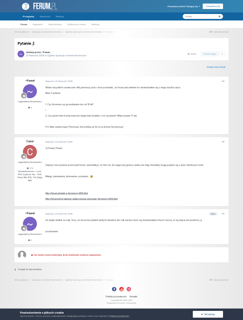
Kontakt (133, 296)
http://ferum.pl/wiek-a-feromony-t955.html (66, 193)
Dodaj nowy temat (216, 67)
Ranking (95, 24)
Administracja (55, 24)
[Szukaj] (199, 16)
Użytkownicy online (76, 24)
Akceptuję (208, 314)
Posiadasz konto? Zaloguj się (184, 6)
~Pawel (45, 52)
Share (192, 54)
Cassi (30, 141)
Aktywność (45, 16)
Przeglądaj (28, 17)
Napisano (59, 81)
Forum (23, 24)
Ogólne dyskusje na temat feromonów (66, 55)
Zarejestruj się (213, 6)
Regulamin (38, 24)
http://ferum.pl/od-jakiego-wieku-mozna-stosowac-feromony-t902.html (81, 198)
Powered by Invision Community (121, 303)
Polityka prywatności (116, 296)
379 (30, 168)
